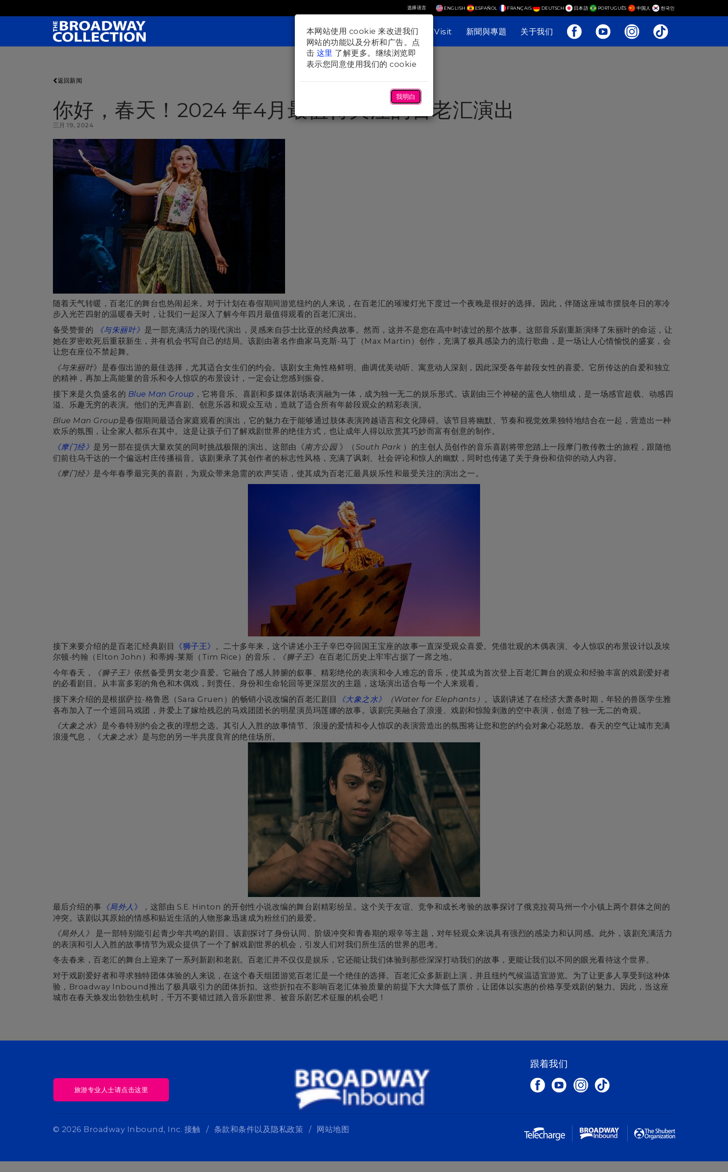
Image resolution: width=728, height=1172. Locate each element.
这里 (325, 53)
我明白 (406, 96)
